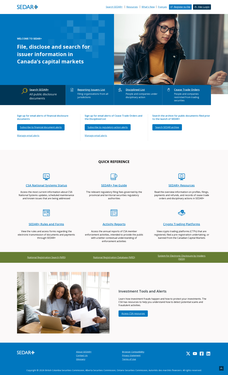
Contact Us (82, 355)
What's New (148, 7)
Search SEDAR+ (114, 7)
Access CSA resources (133, 313)
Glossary (81, 359)
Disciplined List (135, 89)
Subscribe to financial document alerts (41, 127)
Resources (132, 7)
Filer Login (203, 6)
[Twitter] (188, 353)
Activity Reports (114, 224)
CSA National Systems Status (46, 185)
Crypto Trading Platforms (181, 224)
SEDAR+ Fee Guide (114, 185)
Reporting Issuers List (91, 89)
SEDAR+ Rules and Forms (46, 224)
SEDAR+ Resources (182, 185)
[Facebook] (201, 353)
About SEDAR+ (84, 351)
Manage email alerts (28, 135)
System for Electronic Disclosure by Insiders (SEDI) (181, 257)
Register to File (181, 6)
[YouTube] (195, 353)
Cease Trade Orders (187, 89)
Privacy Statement (132, 355)
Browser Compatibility (134, 351)
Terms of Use (129, 359)
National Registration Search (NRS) (46, 257)
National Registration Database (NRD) (114, 257)
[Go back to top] (221, 368)
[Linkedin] (208, 353)
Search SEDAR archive (167, 127)
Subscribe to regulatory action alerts (108, 127)
